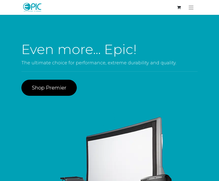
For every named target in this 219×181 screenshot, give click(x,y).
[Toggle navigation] (191, 7)
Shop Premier (49, 88)
